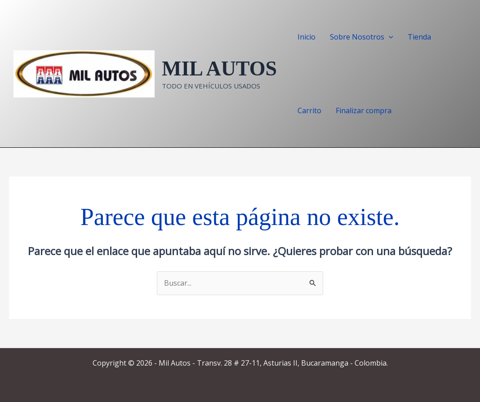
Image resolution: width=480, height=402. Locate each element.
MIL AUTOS (219, 68)
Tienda (419, 37)
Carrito (309, 110)
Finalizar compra (363, 110)
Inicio (307, 37)
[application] (388, 37)
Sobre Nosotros (361, 37)
